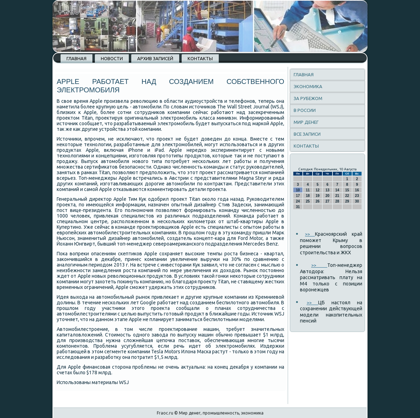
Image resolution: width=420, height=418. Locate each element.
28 (337, 201)
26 (318, 201)
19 (318, 196)
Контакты (200, 58)
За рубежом (308, 98)
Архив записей (155, 58)
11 (308, 190)
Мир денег (306, 122)
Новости (112, 58)
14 (337, 190)
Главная (76, 58)
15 (347, 190)
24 (298, 201)
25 (308, 201)
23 (357, 196)
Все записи (307, 134)
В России (305, 110)
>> (310, 234)
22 (347, 196)
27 (327, 201)
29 (347, 201)
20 (327, 196)
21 (337, 196)
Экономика (308, 86)
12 (318, 190)
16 (357, 190)
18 (308, 196)
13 (327, 190)
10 (298, 190)
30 (357, 201)
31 (298, 207)
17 (298, 196)
